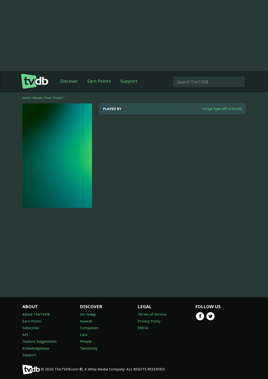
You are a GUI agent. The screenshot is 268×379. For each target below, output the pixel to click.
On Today (88, 314)
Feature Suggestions (39, 341)
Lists (84, 334)
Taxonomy (88, 348)
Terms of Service (152, 314)
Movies (38, 98)
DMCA (143, 327)
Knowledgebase (35, 348)
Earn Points (99, 81)
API (25, 334)
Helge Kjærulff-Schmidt (222, 108)
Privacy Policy (149, 321)
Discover (69, 81)
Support (128, 81)
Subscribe (30, 327)
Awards (86, 321)
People (58, 98)
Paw (48, 98)
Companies (89, 327)
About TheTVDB (36, 314)
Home (26, 98)
